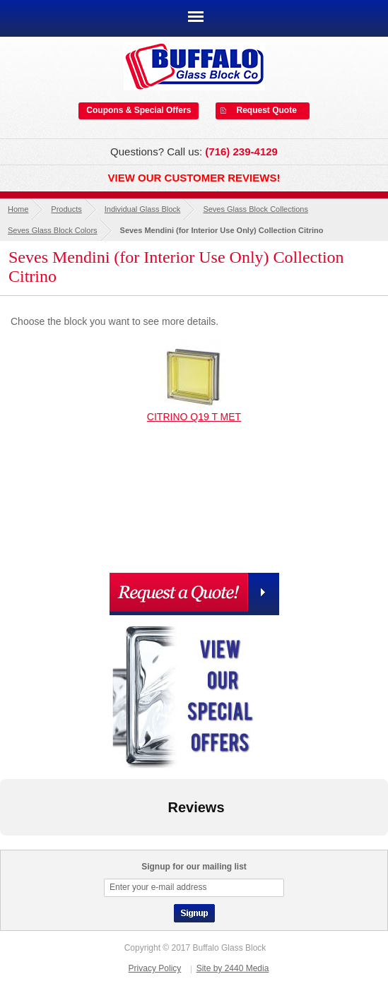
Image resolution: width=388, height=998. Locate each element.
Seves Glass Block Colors (53, 230)
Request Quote (267, 110)
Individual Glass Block (143, 209)
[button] (11, 849)
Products (66, 209)
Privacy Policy (155, 968)
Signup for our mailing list (194, 867)
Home (18, 209)
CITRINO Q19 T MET (194, 416)
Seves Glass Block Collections (255, 209)
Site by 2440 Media (232, 968)
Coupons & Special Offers (138, 110)
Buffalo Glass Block (194, 66)
